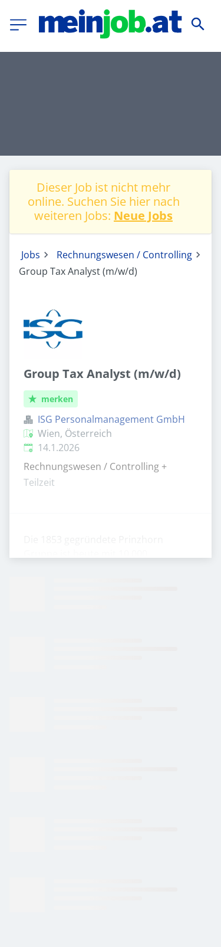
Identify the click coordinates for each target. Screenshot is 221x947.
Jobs (30, 254)
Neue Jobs (143, 215)
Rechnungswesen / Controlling (124, 254)
